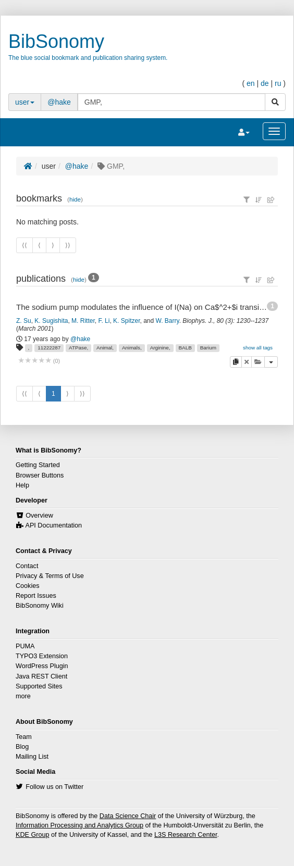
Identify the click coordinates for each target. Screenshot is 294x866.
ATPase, (78, 347)
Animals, (132, 347)
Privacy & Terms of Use (50, 576)
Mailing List (32, 756)
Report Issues (36, 595)
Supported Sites (39, 686)
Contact (27, 566)
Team (24, 737)
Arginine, (160, 347)
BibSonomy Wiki (40, 605)
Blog (22, 746)
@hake (59, 102)
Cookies (28, 585)
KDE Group (32, 834)
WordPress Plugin (42, 666)
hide (75, 199)
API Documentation (54, 525)
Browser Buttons (40, 475)
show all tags (258, 347)
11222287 (49, 347)
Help (22, 485)
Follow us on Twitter (54, 786)
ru (278, 83)
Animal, (105, 347)
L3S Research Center (185, 834)
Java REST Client (41, 676)
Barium (208, 347)
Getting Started (38, 465)
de (265, 83)
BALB (184, 347)
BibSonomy (56, 41)
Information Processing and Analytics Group (79, 825)
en (251, 83)
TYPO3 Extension (42, 656)
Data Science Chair (128, 816)
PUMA (25, 646)
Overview (39, 515)
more (23, 696)
